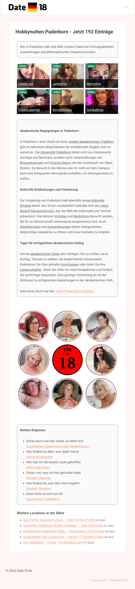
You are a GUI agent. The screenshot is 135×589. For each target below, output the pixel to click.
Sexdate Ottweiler (38, 478)
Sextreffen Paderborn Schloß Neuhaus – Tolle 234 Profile (63, 525)
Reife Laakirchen (38, 467)
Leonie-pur (25, 84)
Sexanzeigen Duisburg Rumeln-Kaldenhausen (58, 446)
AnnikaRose (95, 110)
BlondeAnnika (62, 110)
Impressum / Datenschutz (109, 580)
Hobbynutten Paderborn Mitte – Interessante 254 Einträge (63, 531)
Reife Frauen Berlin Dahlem (75, 291)
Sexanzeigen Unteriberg (42, 499)
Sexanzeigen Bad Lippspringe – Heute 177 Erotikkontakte (63, 537)
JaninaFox (60, 84)
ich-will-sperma (29, 110)
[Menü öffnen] (126, 7)
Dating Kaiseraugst (39, 457)
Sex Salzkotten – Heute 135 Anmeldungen (52, 542)
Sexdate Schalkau (38, 488)
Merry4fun (94, 84)
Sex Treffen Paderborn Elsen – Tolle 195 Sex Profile (59, 520)
